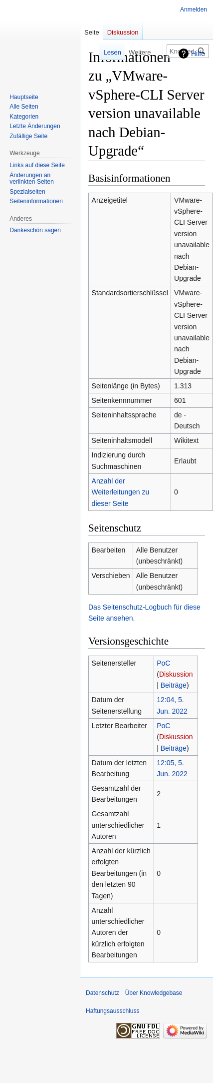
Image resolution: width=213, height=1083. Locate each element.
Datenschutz (102, 992)
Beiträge (174, 685)
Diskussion (176, 674)
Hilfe (198, 54)
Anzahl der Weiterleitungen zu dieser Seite (121, 492)
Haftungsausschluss (112, 1010)
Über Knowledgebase (154, 992)
